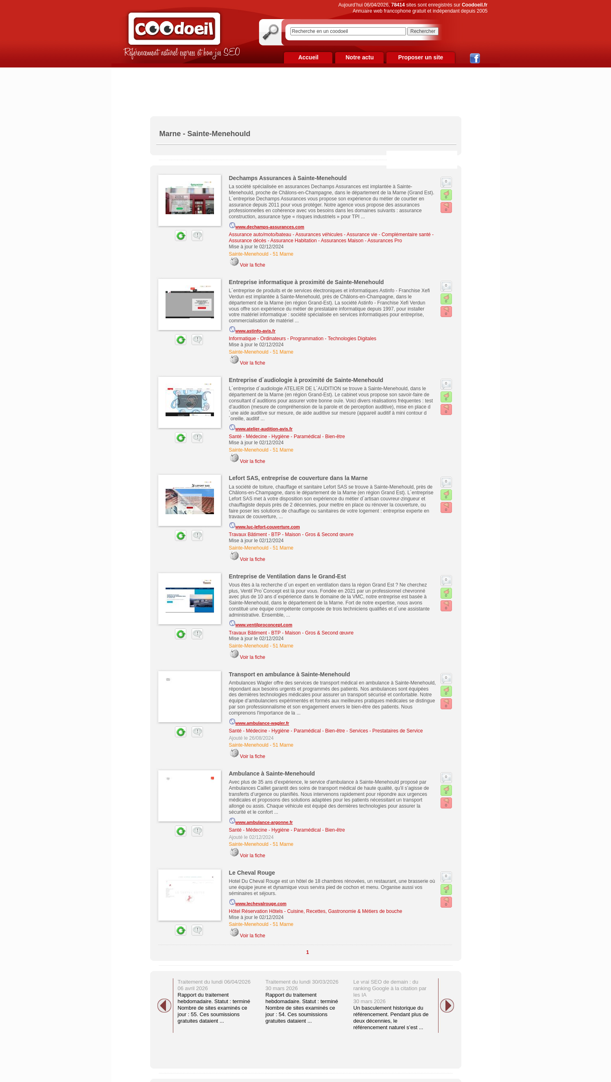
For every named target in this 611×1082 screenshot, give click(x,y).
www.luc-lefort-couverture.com (264, 525)
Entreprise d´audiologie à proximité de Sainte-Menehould (306, 380)
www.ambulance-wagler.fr (259, 722)
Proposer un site (420, 57)
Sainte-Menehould (248, 254)
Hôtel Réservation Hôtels (256, 911)
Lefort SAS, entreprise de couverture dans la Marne (298, 478)
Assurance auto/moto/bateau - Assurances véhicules (286, 234)
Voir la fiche (252, 265)
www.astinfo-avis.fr (252, 329)
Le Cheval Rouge (252, 872)
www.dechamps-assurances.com (266, 225)
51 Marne (283, 254)
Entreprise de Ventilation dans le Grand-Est (287, 576)
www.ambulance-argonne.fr (261, 821)
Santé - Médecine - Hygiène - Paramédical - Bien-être (287, 436)
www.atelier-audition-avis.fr (261, 427)
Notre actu (359, 57)
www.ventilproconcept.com (260, 623)
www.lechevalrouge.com (258, 902)
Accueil (308, 57)
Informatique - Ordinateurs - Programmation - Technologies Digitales (303, 338)
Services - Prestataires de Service (386, 731)
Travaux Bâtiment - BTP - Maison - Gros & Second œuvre (291, 534)
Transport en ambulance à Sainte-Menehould (289, 674)
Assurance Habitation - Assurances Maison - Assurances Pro (336, 240)
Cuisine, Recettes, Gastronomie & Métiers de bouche (344, 911)
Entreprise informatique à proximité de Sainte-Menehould (306, 282)
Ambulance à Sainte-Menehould (272, 773)
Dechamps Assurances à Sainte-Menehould (288, 178)
